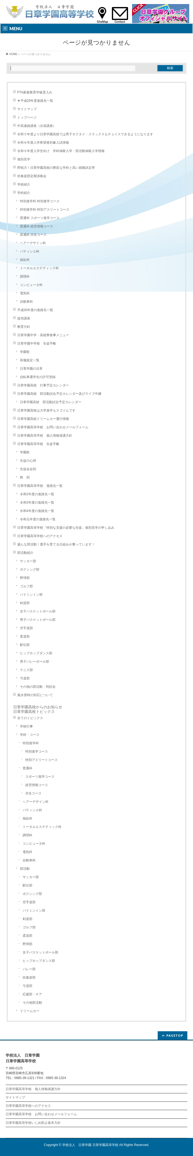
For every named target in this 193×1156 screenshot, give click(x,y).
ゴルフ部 (26, 586)
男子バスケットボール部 (38, 620)
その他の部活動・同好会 (38, 687)
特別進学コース (36, 751)
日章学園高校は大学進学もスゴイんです (46, 410)
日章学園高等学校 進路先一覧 (40, 486)
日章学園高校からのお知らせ (37, 707)
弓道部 (25, 678)
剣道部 (25, 603)
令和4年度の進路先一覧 (37, 511)
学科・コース (29, 735)
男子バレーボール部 (34, 661)
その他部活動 (32, 1003)
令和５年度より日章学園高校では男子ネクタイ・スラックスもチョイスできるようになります (85, 134)
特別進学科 (31, 743)
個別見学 (23, 159)
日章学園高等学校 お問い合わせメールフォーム (52, 427)
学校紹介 (23, 184)
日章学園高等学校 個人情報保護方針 (44, 435)
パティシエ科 (29, 251)
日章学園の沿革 (31, 368)
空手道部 (26, 628)
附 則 (25, 477)
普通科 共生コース (33, 235)
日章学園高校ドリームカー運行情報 (43, 419)
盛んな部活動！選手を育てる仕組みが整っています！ (56, 544)
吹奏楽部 (29, 977)
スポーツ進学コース (39, 776)
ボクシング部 (29, 569)
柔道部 (25, 636)
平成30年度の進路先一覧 (35, 310)
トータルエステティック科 (39, 268)
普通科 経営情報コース (36, 226)
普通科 (27, 768)
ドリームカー (29, 1011)
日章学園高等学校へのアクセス (40, 536)
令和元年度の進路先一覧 (38, 519)
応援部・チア (32, 994)
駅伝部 (25, 645)
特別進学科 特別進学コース (40, 201)
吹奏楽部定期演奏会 (31, 176)
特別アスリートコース (41, 760)
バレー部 (29, 969)
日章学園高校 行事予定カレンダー (43, 385)
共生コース (33, 793)
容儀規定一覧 (29, 360)
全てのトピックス (30, 718)
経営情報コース (36, 785)
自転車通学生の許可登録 (38, 377)
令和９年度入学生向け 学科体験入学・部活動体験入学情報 (61, 151)
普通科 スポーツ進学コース (40, 218)
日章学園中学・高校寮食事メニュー (43, 335)
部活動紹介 (25, 553)
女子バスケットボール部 (38, 611)
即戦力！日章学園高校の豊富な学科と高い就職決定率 (56, 168)
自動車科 (26, 302)
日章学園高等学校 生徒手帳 (38, 444)
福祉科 (25, 260)
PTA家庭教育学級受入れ (34, 92)
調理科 (25, 276)
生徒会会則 (28, 469)
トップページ (27, 117)
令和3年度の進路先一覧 (37, 502)
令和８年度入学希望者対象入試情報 (43, 142)
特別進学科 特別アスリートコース (44, 209)
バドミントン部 (31, 594)
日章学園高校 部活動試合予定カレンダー (50, 402)
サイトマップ (27, 109)
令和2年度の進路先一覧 (37, 494)
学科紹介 (23, 193)
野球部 (25, 578)
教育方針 (23, 327)
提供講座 (23, 318)
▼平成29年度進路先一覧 (35, 101)
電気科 (25, 293)
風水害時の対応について (35, 695)
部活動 (25, 869)
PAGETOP (174, 1035)
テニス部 (26, 670)
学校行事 (26, 726)
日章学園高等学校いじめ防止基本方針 (33, 1123)
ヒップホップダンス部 (36, 653)
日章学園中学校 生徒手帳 (36, 343)
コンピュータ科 (31, 285)
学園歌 (25, 352)
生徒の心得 (28, 461)
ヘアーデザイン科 (33, 243)
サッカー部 (28, 561)
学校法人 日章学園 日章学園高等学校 (90, 1145)
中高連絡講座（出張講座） (36, 126)
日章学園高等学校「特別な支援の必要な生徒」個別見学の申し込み (65, 528)
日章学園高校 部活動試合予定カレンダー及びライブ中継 (59, 394)
